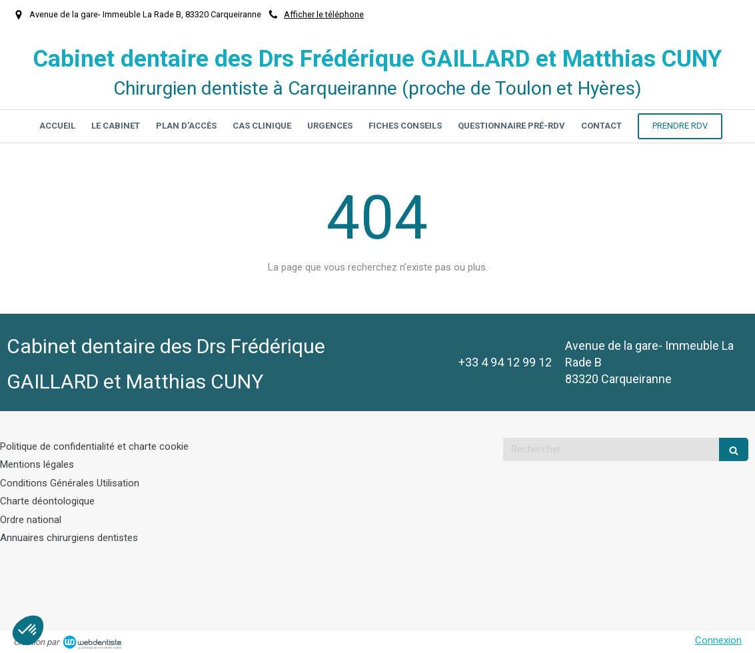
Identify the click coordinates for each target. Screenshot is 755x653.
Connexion (718, 640)
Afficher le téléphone (324, 14)
